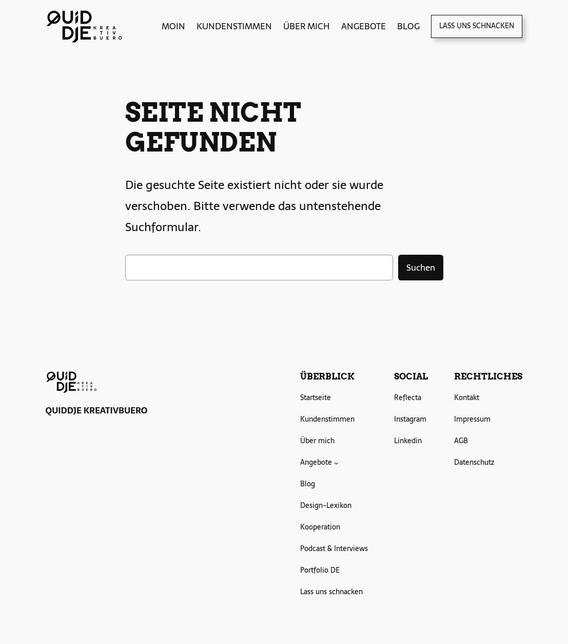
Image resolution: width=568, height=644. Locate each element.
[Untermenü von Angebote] (336, 463)
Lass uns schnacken (476, 26)
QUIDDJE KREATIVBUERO (97, 410)
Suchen (420, 267)
